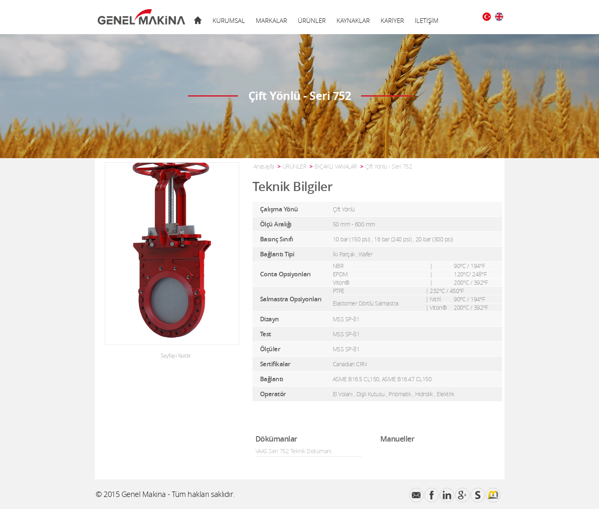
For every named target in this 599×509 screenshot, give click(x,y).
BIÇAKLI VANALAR (335, 166)
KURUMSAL (229, 20)
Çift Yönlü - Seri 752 (388, 166)
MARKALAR (271, 20)
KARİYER (392, 20)
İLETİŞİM (426, 20)
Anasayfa (263, 166)
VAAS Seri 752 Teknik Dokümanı (293, 451)
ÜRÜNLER (312, 20)
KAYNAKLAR (353, 20)
